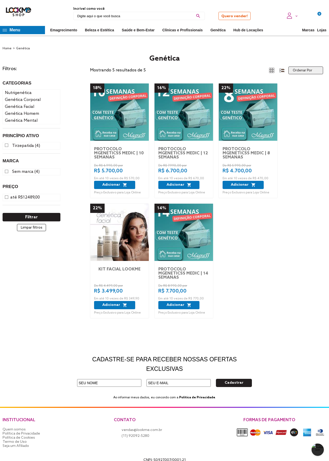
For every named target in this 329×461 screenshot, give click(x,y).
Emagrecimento (63, 30)
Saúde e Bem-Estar (138, 30)
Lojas (321, 30)
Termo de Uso (15, 442)
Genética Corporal (23, 99)
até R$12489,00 (25, 197)
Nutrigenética (18, 92)
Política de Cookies (19, 438)
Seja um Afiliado (16, 446)
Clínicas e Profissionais (182, 30)
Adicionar (114, 185)
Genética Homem (22, 113)
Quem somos (14, 429)
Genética (218, 30)
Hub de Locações (248, 30)
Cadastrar (234, 383)
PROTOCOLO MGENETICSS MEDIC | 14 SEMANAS (183, 273)
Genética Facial (19, 106)
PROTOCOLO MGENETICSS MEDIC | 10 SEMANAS (119, 153)
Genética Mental (21, 120)
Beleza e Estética (99, 30)
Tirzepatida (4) (26, 145)
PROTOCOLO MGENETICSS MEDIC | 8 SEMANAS (246, 153)
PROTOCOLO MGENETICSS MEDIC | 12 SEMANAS (183, 153)
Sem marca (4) (26, 172)
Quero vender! (234, 16)
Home (7, 48)
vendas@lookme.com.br (142, 430)
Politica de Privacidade (197, 397)
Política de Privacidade (21, 433)
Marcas (308, 30)
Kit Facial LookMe (119, 269)
